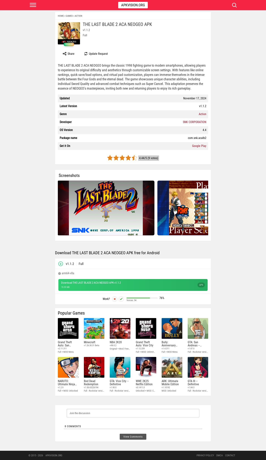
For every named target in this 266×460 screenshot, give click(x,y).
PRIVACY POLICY (205, 455)
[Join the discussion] (133, 413)
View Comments (133, 436)
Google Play (199, 146)
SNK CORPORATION (194, 122)
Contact (230, 455)
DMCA (219, 455)
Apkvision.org (133, 5)
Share (68, 53)
